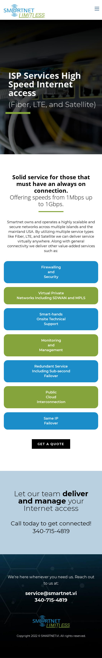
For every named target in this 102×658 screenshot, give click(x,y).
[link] (51, 618)
